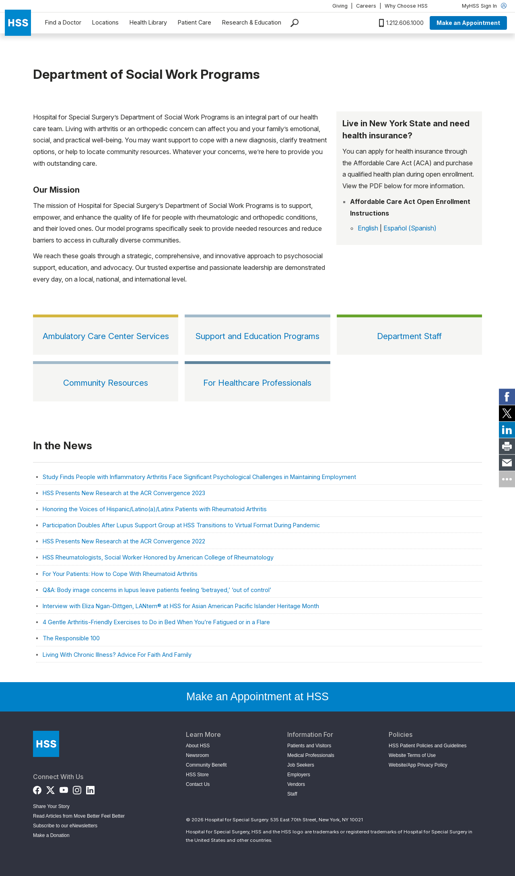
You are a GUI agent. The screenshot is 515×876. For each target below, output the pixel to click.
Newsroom (197, 755)
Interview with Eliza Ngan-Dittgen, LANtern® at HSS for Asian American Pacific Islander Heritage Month (181, 606)
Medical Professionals (310, 755)
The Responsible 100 (71, 638)
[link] (507, 397)
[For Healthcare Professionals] (257, 381)
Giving (340, 6)
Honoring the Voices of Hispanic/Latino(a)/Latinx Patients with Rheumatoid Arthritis (155, 509)
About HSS (198, 746)
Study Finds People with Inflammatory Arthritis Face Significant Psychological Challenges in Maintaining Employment (199, 476)
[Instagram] (77, 788)
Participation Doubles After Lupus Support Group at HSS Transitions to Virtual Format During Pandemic (181, 525)
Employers (298, 774)
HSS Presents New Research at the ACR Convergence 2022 (124, 541)
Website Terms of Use (412, 755)
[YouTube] (64, 788)
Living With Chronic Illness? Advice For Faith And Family (117, 654)
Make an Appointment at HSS (257, 697)
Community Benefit (206, 765)
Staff (292, 794)
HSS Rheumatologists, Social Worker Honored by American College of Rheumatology (158, 557)
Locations (105, 22)
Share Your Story (51, 806)
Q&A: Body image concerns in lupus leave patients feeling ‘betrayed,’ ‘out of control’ (157, 589)
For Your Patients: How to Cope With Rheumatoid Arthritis (120, 573)
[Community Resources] (105, 381)
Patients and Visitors (309, 746)
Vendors (296, 784)
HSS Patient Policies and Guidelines (427, 746)
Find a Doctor (63, 22)
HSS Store (197, 774)
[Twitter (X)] (50, 788)
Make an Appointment (468, 22)
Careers (366, 6)
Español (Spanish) (410, 228)
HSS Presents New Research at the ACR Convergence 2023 (124, 492)
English (368, 228)
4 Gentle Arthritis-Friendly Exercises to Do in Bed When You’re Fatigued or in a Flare (156, 622)
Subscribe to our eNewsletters (65, 826)
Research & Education (251, 22)
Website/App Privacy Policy (418, 765)
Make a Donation (51, 835)
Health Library (148, 22)
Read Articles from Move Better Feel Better (79, 816)
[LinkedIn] (90, 788)
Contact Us (198, 784)
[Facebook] (37, 788)
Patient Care (194, 22)
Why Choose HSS (406, 6)
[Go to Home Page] (46, 744)
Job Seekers (300, 765)
